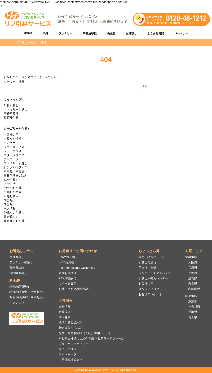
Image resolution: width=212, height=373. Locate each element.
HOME (28, 33)
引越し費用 (11, 196)
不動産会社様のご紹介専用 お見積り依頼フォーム (91, 338)
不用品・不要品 (14, 171)
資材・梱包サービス (152, 257)
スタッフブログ (14, 155)
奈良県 (192, 283)
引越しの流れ (147, 262)
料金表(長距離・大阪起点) (26, 292)
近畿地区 (191, 257)
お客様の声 (11, 134)
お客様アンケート (150, 294)
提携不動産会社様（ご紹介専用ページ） (85, 333)
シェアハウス (12, 151)
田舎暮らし (11, 216)
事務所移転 (90, 33)
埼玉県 (192, 317)
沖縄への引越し (14, 212)
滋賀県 (192, 278)
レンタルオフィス (15, 167)
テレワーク (11, 159)
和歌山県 (194, 289)
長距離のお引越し (15, 221)
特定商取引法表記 (70, 327)
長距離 (111, 33)
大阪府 (192, 262)
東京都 (192, 301)
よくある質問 (155, 33)
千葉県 (192, 312)
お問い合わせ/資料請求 (74, 289)
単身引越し (11, 105)
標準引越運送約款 (70, 322)
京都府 (192, 273)
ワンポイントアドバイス (155, 273)
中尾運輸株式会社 (70, 359)
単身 (45, 33)
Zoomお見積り (68, 257)
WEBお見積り (68, 262)
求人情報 (10, 208)
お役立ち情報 (12, 138)
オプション (16, 302)
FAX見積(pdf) (67, 278)
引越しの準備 (12, 192)
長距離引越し (12, 117)
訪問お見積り (67, 273)
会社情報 (64, 306)
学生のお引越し (14, 188)
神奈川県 (194, 306)
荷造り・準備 (147, 267)
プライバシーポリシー (73, 344)
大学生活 (10, 183)
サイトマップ (67, 354)
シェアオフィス (14, 147)
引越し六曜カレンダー (153, 278)
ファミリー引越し (15, 109)
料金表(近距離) (19, 286)
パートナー (181, 33)
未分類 (8, 200)
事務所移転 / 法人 (15, 175)
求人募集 (64, 317)
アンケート (11, 142)
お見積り (131, 33)
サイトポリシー (69, 349)
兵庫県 (192, 267)
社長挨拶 (64, 312)
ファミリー (65, 33)
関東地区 (191, 296)
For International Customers (77, 267)
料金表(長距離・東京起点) (26, 297)
